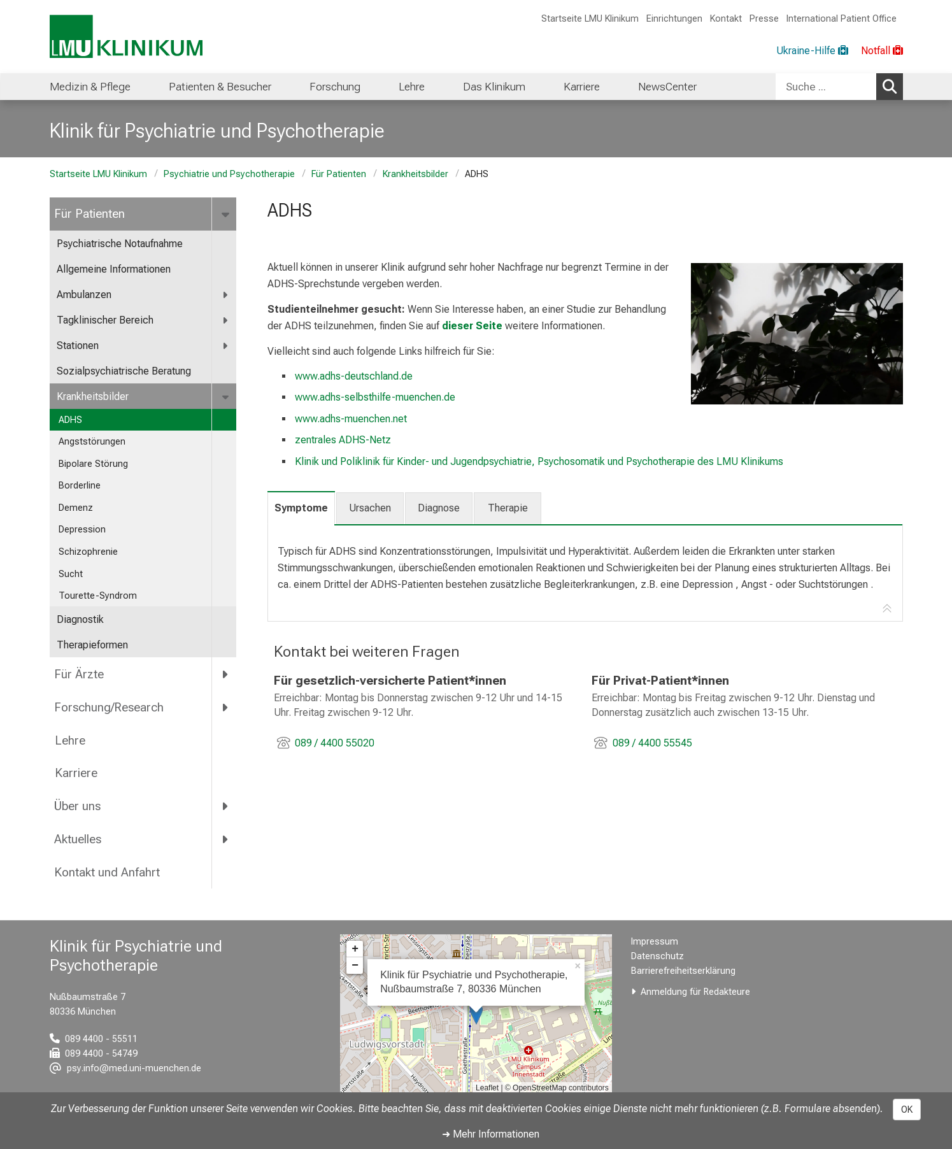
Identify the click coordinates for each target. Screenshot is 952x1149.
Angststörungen (92, 441)
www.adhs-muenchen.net (351, 419)
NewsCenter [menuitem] (667, 86)
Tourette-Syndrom (98, 595)
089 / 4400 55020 (334, 743)
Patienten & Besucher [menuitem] (220, 86)
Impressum (654, 941)
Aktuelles (77, 839)
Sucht (71, 574)
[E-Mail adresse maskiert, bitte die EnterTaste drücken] (125, 1068)
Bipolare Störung (93, 464)
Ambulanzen (84, 295)
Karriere (75, 773)
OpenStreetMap (540, 1087)
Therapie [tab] (508, 508)
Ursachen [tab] (370, 508)
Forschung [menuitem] (334, 86)
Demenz (76, 508)
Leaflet (487, 1087)
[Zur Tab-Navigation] (887, 609)
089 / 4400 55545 (652, 743)
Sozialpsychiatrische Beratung (125, 371)
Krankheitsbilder (415, 174)
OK (907, 1109)
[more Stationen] (226, 346)
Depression (82, 529)
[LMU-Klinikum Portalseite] (126, 36)
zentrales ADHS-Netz (343, 440)
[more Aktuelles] (226, 839)
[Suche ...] (826, 86)
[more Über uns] (226, 806)
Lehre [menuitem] (412, 86)
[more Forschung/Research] (226, 707)
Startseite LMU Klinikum (590, 18)
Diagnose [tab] (439, 508)
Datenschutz (657, 956)
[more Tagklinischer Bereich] (226, 320)
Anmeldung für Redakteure (695, 992)
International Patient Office (841, 18)
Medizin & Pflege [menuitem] (90, 86)
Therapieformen (92, 645)
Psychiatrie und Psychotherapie (229, 174)
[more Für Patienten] (227, 214)
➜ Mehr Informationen (490, 1134)
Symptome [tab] (301, 508)
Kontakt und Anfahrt (107, 872)
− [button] (355, 965)
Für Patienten (338, 174)
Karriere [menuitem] (582, 86)
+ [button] (355, 949)
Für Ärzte (79, 674)
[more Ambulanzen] (226, 295)
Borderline (81, 485)
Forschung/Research (109, 707)
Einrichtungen (674, 18)
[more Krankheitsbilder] (227, 397)
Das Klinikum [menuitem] (494, 86)
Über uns (77, 806)
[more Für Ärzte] (226, 673)
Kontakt (726, 18)
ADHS (70, 420)
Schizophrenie (88, 551)
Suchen (893, 86)
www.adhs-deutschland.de (354, 376)
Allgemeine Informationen (114, 269)
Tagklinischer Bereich (105, 320)
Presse (764, 18)
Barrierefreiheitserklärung (683, 971)
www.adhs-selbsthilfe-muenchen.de (375, 397)
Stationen (78, 345)
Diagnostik (80, 619)
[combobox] (839, 86)
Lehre (69, 740)
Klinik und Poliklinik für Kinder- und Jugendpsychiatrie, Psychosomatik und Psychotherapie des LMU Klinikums (539, 461)
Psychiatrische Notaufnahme (120, 244)
